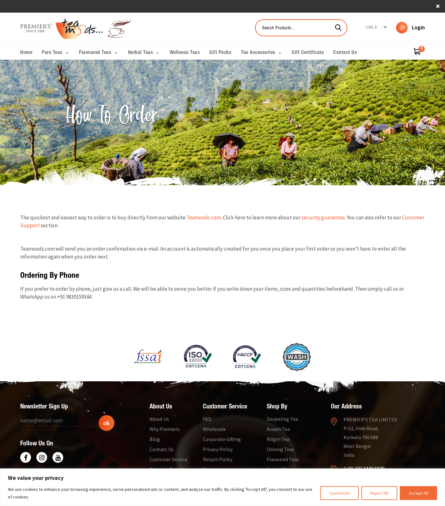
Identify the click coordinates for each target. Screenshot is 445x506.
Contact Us (345, 53)
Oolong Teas (280, 449)
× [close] (438, 6)
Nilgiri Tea (278, 439)
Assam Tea (278, 429)
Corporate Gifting (222, 439)
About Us (159, 419)
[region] (222, 487)
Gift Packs (220, 53)
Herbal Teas (144, 53)
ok (106, 423)
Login (418, 27)
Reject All (379, 493)
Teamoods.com (203, 217)
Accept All (418, 493)
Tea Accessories (261, 53)
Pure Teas (56, 53)
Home (26, 53)
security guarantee (323, 217)
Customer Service (168, 459)
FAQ (207, 419)
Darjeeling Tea (282, 419)
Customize (339, 493)
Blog (154, 439)
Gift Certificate (308, 53)
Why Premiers (164, 429)
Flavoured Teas (99, 53)
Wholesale (214, 429)
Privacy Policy (218, 449)
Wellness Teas (185, 53)
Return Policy (217, 459)
